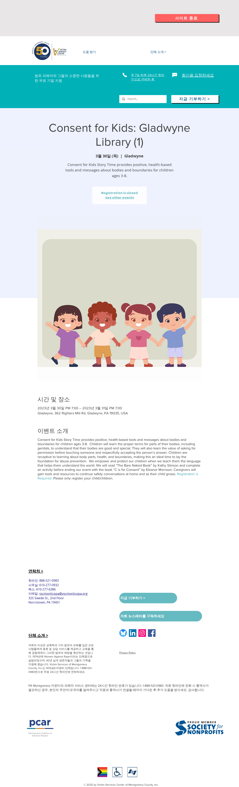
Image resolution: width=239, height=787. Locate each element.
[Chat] (174, 75)
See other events (119, 197)
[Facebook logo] (152, 633)
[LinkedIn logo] (132, 633)
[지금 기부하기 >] (195, 99)
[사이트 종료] (187, 18)
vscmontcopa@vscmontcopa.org (63, 593)
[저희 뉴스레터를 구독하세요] (160, 616)
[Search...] (142, 99)
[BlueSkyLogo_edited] (123, 633)
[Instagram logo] (142, 633)
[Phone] (124, 75)
